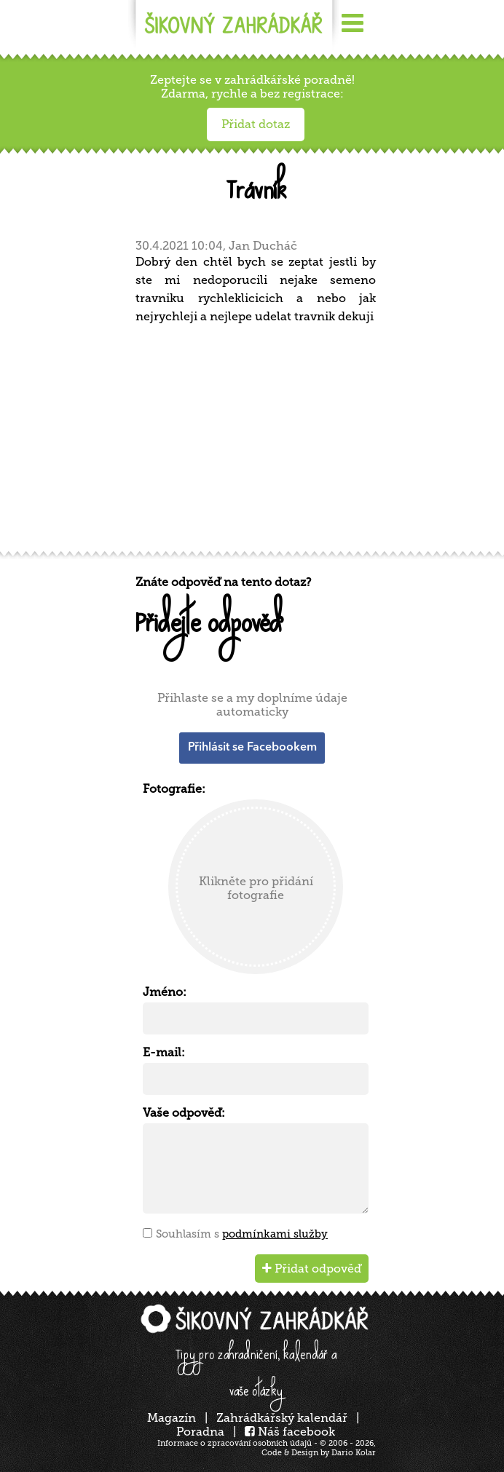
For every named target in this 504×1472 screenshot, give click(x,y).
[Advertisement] (255, 443)
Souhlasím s (242, 1233)
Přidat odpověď (311, 1268)
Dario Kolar (353, 1452)
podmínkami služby (275, 1233)
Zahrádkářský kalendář (281, 1418)
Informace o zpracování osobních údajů (234, 1443)
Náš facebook (290, 1432)
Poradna (200, 1432)
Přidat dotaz (255, 124)
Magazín (171, 1418)
